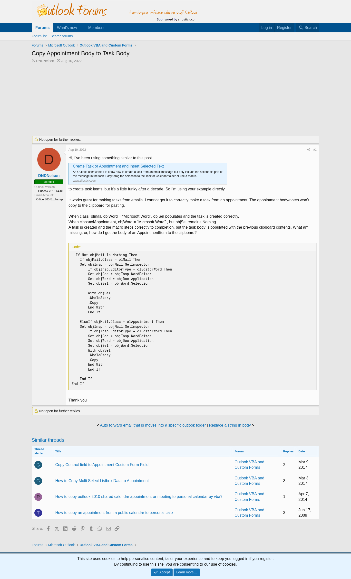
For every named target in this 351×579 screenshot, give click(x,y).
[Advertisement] (150, 100)
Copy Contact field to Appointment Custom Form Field (101, 465)
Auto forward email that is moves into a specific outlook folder (153, 425)
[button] (81, 27)
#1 (315, 149)
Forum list (39, 36)
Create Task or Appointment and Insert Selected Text (118, 166)
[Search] (307, 27)
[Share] (308, 150)
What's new (67, 28)
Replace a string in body (230, 425)
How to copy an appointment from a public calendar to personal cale (114, 513)
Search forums (61, 36)
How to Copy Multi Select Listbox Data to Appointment (102, 481)
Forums (42, 28)
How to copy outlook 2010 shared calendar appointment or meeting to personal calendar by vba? (139, 497)
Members (96, 28)
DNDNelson (45, 61)
